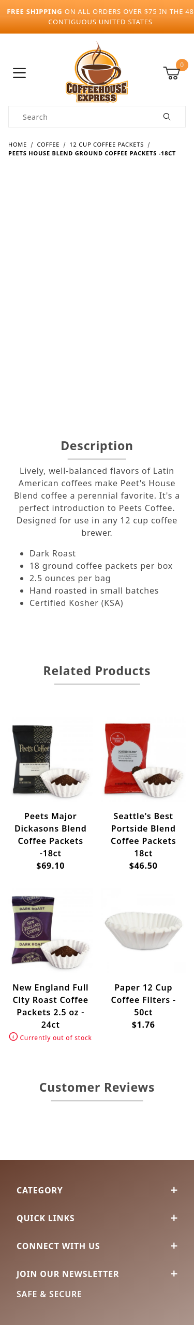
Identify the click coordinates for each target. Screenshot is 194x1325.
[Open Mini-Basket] (174, 73)
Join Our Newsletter (97, 1274)
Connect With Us (97, 1246)
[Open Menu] (19, 73)
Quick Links (97, 1218)
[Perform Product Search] (167, 116)
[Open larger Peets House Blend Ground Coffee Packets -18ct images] (97, 289)
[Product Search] (79, 116)
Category (97, 1190)
